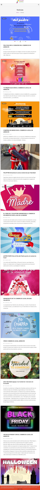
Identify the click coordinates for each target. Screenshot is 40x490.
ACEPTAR (20, 489)
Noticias (4, 229)
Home (17, 12)
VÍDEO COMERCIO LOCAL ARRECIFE (14, 341)
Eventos (4, 18)
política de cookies (34, 487)
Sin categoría (10, 186)
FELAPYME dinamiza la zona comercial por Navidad (19, 173)
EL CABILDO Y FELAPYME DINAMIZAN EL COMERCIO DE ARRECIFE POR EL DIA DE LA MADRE (19, 214)
